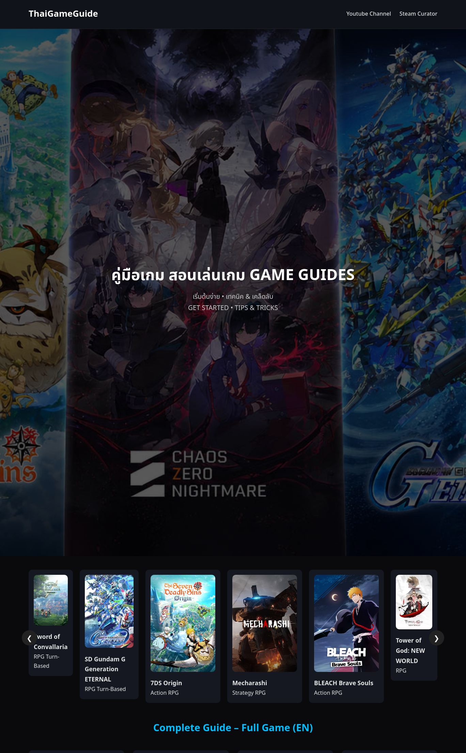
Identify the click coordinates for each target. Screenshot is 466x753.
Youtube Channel (368, 14)
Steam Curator (418, 14)
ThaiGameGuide (63, 14)
